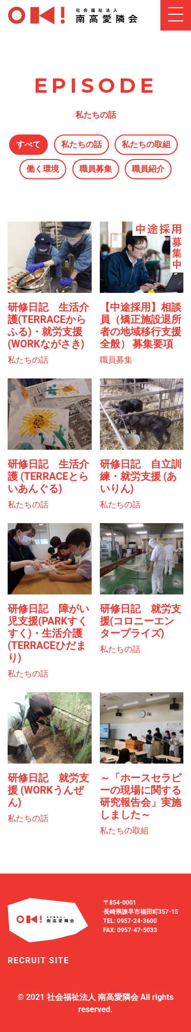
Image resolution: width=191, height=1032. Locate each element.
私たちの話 (81, 144)
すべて (28, 144)
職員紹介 (148, 169)
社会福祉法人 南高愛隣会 (93, 997)
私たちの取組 (146, 144)
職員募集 (95, 169)
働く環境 (42, 169)
